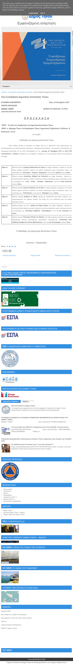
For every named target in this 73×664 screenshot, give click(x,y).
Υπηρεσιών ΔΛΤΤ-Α (10, 497)
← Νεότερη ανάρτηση (8, 255)
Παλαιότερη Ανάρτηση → (63, 255)
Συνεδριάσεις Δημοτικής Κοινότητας (20, 92)
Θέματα (25, 401)
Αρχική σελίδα (35, 255)
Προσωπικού (7, 489)
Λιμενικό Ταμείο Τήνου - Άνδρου (14, 512)
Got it (43, 13)
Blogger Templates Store (59, 662)
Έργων (5, 493)
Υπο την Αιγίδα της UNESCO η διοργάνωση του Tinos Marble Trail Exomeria (40, 427)
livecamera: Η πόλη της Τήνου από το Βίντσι (16, 618)
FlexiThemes (17, 662)
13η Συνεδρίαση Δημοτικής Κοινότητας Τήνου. (25, 97)
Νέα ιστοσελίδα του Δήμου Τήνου (23, 406)
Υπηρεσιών (7, 491)
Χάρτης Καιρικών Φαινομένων (11, 625)
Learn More (33, 13)
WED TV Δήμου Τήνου (9, 628)
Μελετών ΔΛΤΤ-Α (9, 499)
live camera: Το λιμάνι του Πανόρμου (14, 614)
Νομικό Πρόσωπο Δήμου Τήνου (14, 514)
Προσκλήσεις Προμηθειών (12, 501)
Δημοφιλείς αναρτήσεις (11, 401)
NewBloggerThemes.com (42, 662)
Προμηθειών (7, 495)
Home (4, 92)
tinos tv (4, 621)
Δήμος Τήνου (7, 510)
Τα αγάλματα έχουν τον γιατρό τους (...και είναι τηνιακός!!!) (32, 444)
